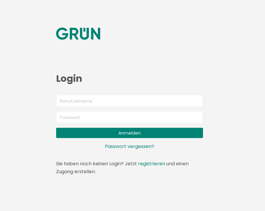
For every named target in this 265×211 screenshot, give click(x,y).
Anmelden (129, 133)
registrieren (151, 163)
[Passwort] (129, 117)
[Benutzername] (129, 101)
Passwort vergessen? (129, 146)
